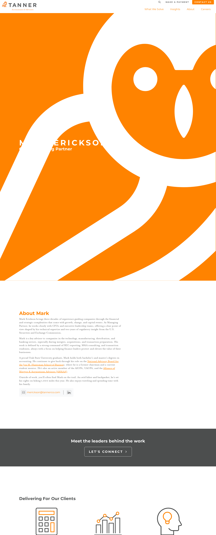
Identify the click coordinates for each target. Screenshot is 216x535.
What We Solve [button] (154, 9)
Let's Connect (108, 452)
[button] (175, 9)
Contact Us (203, 2)
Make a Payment (177, 2)
